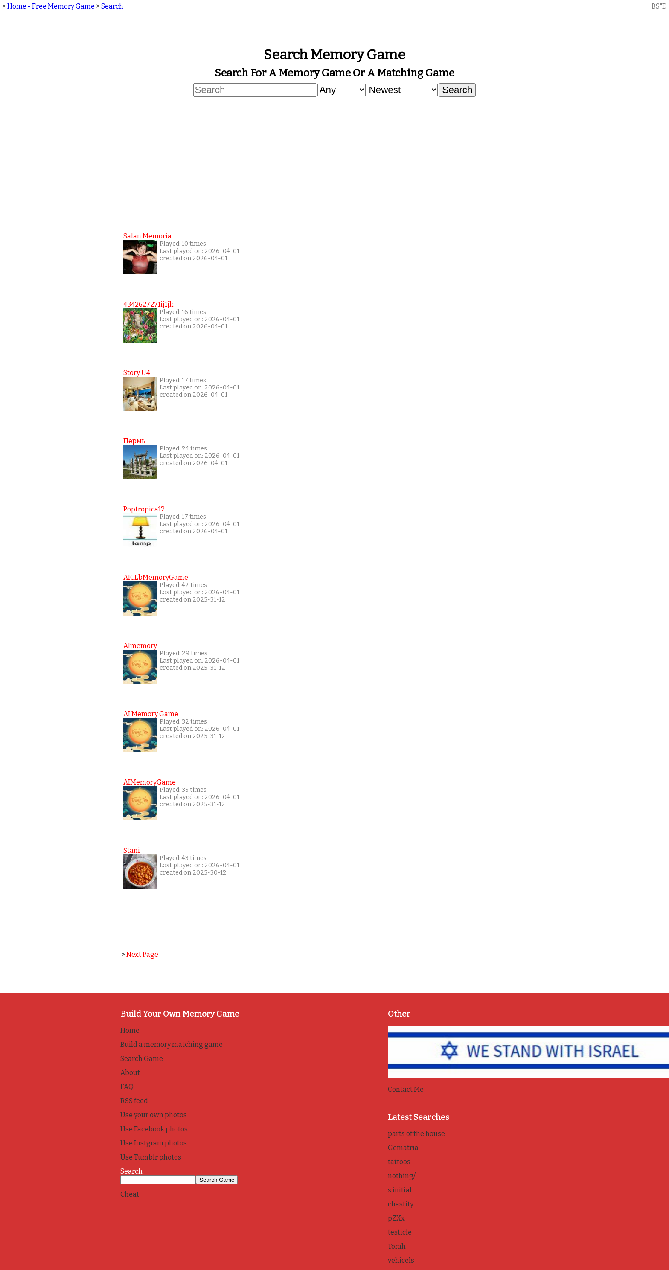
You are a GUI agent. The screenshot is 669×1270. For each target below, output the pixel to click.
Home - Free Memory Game (51, 6)
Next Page (142, 954)
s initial (400, 1190)
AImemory (140, 646)
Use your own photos (153, 1115)
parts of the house (416, 1134)
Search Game (141, 1059)
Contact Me (406, 1089)
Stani (131, 850)
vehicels (401, 1260)
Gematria (403, 1148)
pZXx (396, 1218)
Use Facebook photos (154, 1129)
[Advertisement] (334, 163)
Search (112, 6)
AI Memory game (150, 714)
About (130, 1073)
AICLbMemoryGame (155, 577)
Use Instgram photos (153, 1143)
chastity (400, 1204)
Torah (397, 1246)
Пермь (134, 441)
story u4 (136, 373)
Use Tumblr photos (150, 1157)
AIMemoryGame (149, 782)
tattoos (399, 1162)
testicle (400, 1232)
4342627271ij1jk (148, 304)
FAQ (127, 1087)
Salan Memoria (147, 236)
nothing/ (402, 1176)
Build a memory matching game (171, 1044)
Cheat (129, 1194)
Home (130, 1030)
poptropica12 (144, 509)
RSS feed (134, 1101)
